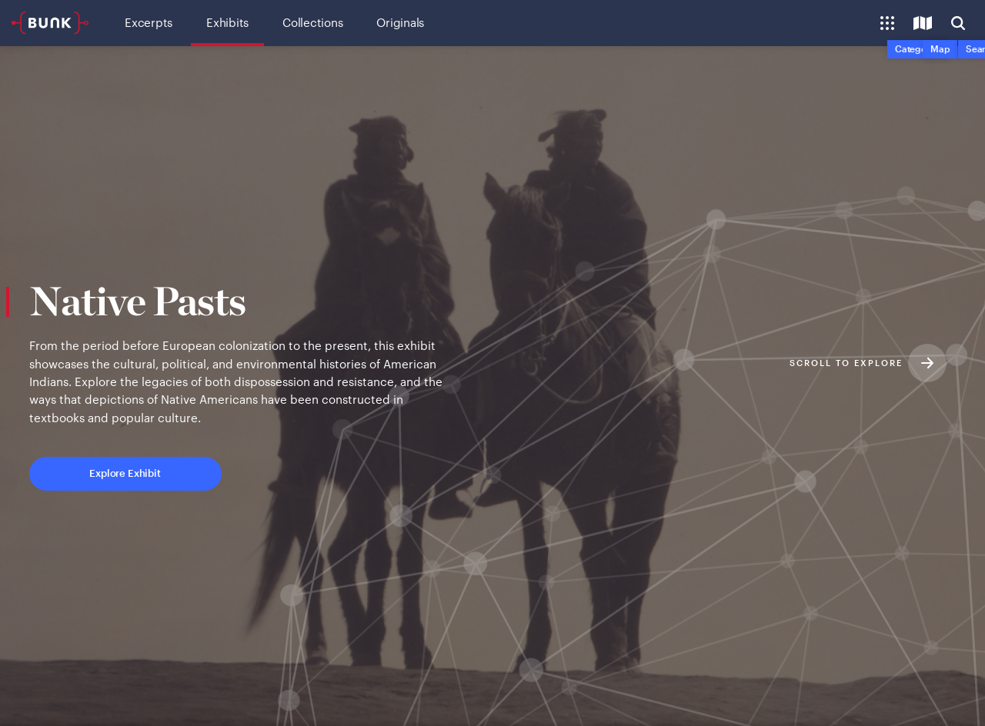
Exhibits (227, 22)
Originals (400, 22)
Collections (312, 22)
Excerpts (148, 22)
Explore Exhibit (189, 472)
